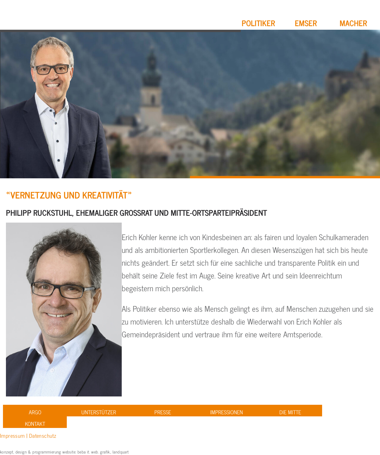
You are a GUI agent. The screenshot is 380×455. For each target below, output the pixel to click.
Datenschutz (42, 435)
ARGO (35, 411)
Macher (353, 22)
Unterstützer (98, 411)
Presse (162, 411)
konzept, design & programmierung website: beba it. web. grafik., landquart (64, 451)
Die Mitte (290, 411)
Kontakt (35, 423)
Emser (306, 22)
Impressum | (14, 435)
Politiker (258, 22)
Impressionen (226, 411)
